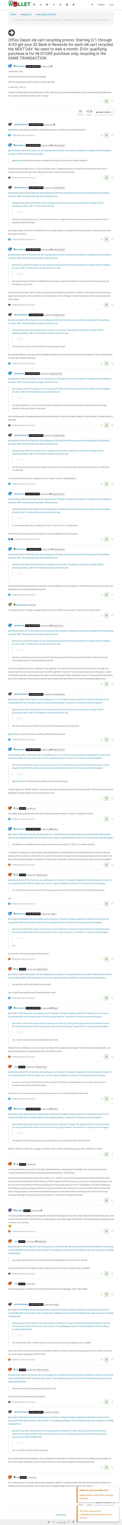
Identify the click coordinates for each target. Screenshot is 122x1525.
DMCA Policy (61, 1515)
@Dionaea (42, 1241)
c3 (16, 808)
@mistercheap (14, 150)
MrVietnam (19, 66)
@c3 (55, 829)
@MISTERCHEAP (58, 145)
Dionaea (18, 1211)
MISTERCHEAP (20, 125)
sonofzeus (20, 605)
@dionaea (12, 1247)
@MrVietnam (13, 130)
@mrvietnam (13, 193)
